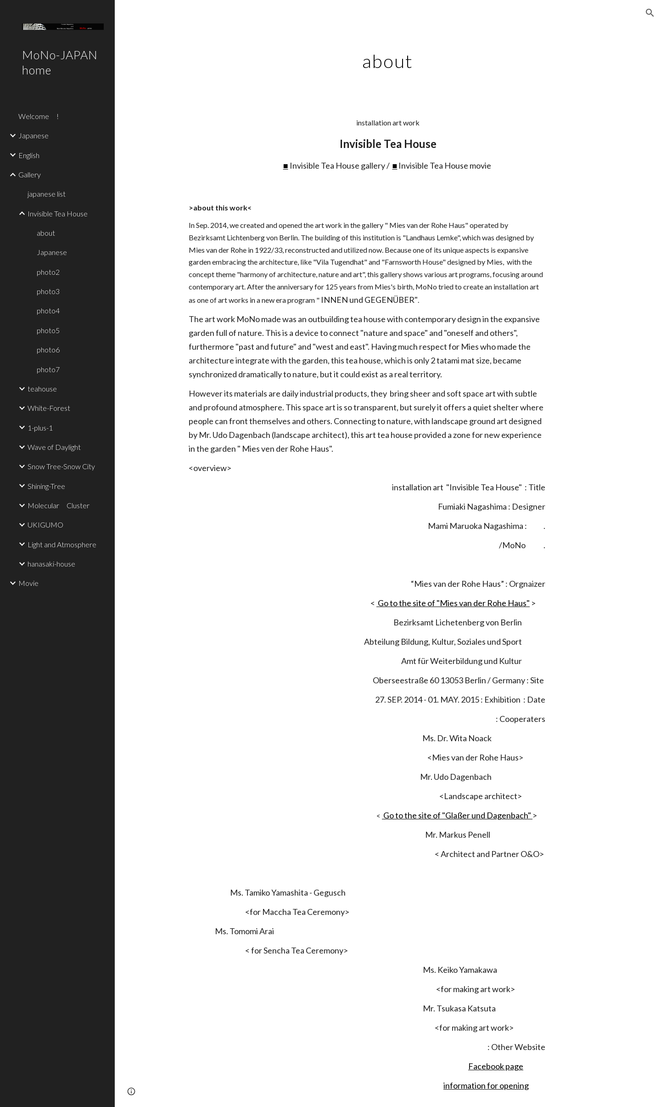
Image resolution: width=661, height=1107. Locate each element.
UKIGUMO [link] (45, 524)
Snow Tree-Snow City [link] (61, 466)
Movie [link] (28, 583)
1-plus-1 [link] (40, 427)
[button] (650, 13)
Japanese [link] (33, 135)
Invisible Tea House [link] (58, 213)
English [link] (28, 155)
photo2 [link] (48, 271)
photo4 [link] (48, 310)
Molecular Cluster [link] (59, 505)
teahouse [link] (42, 388)
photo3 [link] (48, 291)
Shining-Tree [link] (46, 486)
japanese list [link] (47, 193)
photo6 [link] (48, 349)
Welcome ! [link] (38, 116)
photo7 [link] (48, 369)
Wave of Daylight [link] (54, 447)
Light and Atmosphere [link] (62, 544)
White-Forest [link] (49, 407)
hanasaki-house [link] (51, 563)
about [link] (46, 232)
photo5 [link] (48, 330)
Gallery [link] (29, 174)
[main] (388, 57)
